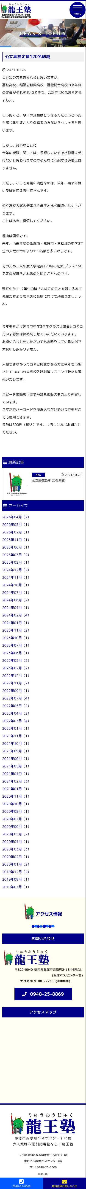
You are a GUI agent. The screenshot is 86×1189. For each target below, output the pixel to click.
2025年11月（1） (16, 539)
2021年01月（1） (16, 788)
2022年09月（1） (16, 690)
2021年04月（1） (16, 773)
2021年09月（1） (16, 751)
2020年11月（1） (16, 796)
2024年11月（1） (16, 577)
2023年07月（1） (16, 645)
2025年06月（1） (16, 547)
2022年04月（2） (16, 713)
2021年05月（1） (16, 766)
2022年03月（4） (16, 720)
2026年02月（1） (16, 532)
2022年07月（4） (16, 698)
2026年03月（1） (16, 524)
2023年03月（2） (16, 660)
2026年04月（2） (16, 517)
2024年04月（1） (16, 607)
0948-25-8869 (47, 994)
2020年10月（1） (16, 804)
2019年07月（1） (16, 887)
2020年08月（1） (16, 811)
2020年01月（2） (16, 864)
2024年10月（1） (16, 585)
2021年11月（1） (16, 736)
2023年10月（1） (16, 637)
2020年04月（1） (16, 841)
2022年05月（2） (16, 705)
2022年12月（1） (16, 675)
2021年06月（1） (16, 758)
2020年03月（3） (16, 849)
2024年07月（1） (16, 592)
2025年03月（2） (16, 554)
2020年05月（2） (16, 834)
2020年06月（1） (16, 826)
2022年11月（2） (16, 683)
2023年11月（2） (16, 630)
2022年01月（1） (16, 728)
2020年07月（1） (16, 819)
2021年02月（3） (16, 781)
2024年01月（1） (16, 622)
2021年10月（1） (16, 743)
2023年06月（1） (16, 653)
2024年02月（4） (16, 615)
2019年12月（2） (16, 871)
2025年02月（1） (16, 562)
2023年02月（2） (16, 668)
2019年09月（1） (16, 879)
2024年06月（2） (16, 600)
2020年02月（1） (16, 856)
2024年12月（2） (16, 570)
